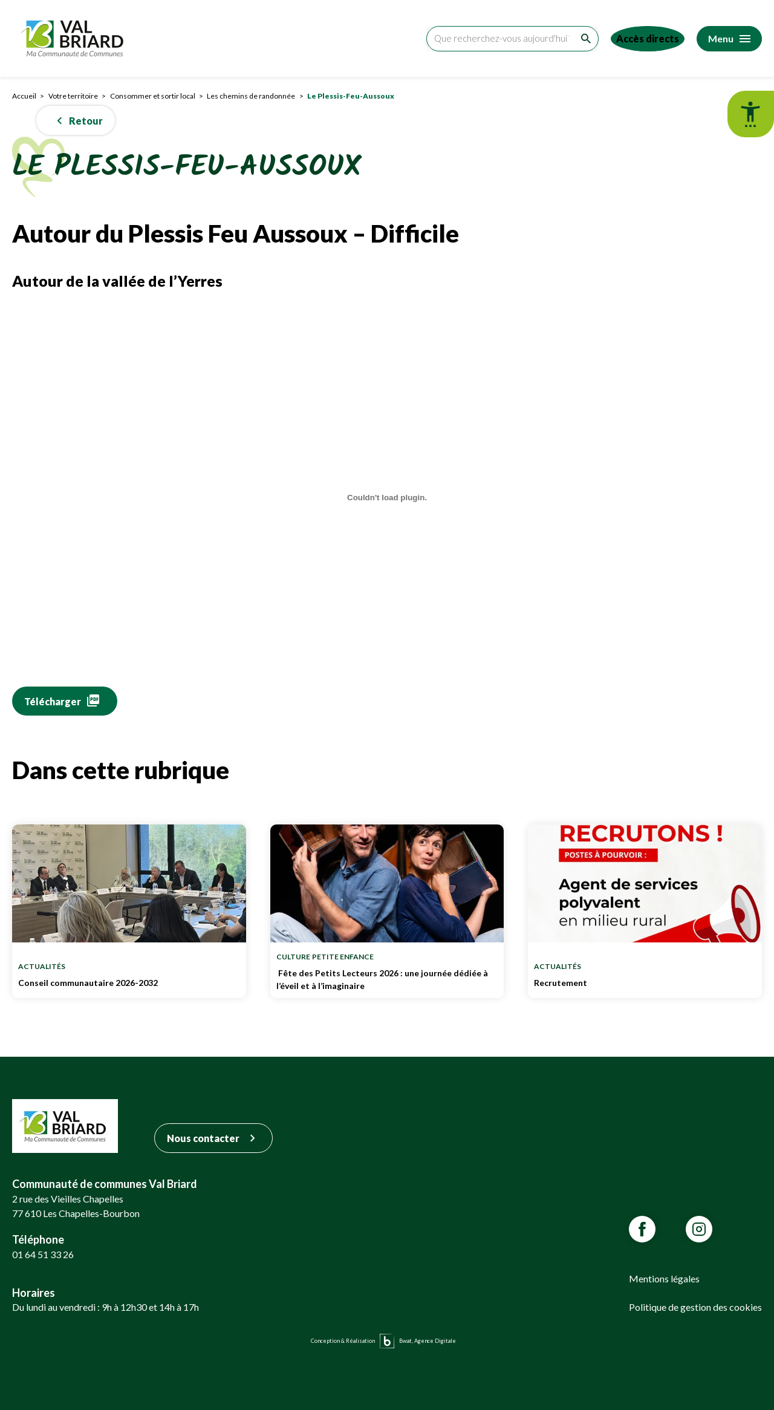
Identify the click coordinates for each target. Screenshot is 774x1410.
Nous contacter (213, 1138)
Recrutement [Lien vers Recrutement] (645, 986)
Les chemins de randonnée (251, 95)
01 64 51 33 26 (43, 1254)
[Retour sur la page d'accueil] (75, 38)
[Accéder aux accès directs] (643, 38)
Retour (77, 121)
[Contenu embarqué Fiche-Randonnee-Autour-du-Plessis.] (387, 497)
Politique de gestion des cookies (695, 1307)
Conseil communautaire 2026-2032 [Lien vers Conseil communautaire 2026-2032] (129, 986)
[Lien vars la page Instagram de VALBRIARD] (699, 1229)
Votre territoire (73, 95)
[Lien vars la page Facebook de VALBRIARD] (642, 1229)
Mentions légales (664, 1278)
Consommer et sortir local (152, 95)
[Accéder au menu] (729, 38)
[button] (75, 120)
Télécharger (52, 701)
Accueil (24, 95)
